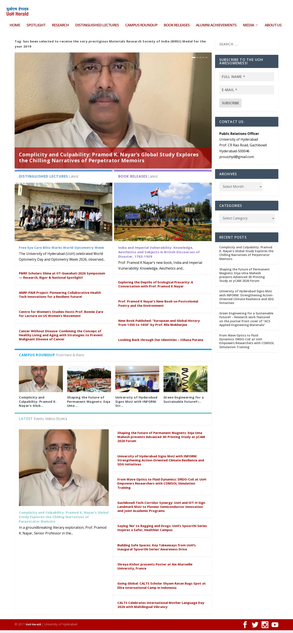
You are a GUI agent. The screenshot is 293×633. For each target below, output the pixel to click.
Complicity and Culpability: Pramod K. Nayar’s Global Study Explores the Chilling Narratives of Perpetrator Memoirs (109, 159)
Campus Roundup (141, 23)
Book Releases (177, 23)
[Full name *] (246, 79)
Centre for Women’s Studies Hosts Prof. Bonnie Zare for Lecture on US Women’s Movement (61, 316)
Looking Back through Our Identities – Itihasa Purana (160, 342)
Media (248, 23)
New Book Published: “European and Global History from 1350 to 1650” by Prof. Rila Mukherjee (159, 325)
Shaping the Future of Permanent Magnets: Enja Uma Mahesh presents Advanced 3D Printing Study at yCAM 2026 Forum (161, 439)
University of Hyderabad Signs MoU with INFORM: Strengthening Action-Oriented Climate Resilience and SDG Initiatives (160, 462)
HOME (15, 23)
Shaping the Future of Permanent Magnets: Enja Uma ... (88, 404)
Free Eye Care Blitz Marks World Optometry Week (61, 250)
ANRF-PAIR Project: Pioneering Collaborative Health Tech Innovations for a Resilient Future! (60, 297)
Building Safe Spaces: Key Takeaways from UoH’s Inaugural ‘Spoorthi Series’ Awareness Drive (156, 549)
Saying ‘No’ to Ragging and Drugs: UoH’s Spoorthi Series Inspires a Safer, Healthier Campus (162, 530)
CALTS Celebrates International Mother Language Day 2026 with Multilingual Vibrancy (160, 607)
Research (60, 23)
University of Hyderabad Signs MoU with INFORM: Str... (136, 404)
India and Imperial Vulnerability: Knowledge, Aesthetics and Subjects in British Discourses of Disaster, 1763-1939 (159, 254)
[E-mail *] (246, 92)
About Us (273, 23)
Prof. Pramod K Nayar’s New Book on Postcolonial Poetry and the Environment (158, 306)
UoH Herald (33, 627)
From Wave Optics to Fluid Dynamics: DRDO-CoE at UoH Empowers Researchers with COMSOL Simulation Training (161, 486)
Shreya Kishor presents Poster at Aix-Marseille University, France (154, 569)
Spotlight (36, 23)
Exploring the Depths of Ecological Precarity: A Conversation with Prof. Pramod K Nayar (155, 287)
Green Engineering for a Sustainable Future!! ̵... (183, 402)
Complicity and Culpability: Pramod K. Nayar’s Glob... (37, 404)
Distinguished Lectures (97, 23)
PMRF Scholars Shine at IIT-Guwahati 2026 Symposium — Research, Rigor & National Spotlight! (62, 278)
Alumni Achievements (216, 23)
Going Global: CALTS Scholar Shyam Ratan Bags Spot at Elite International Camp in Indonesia (161, 588)
